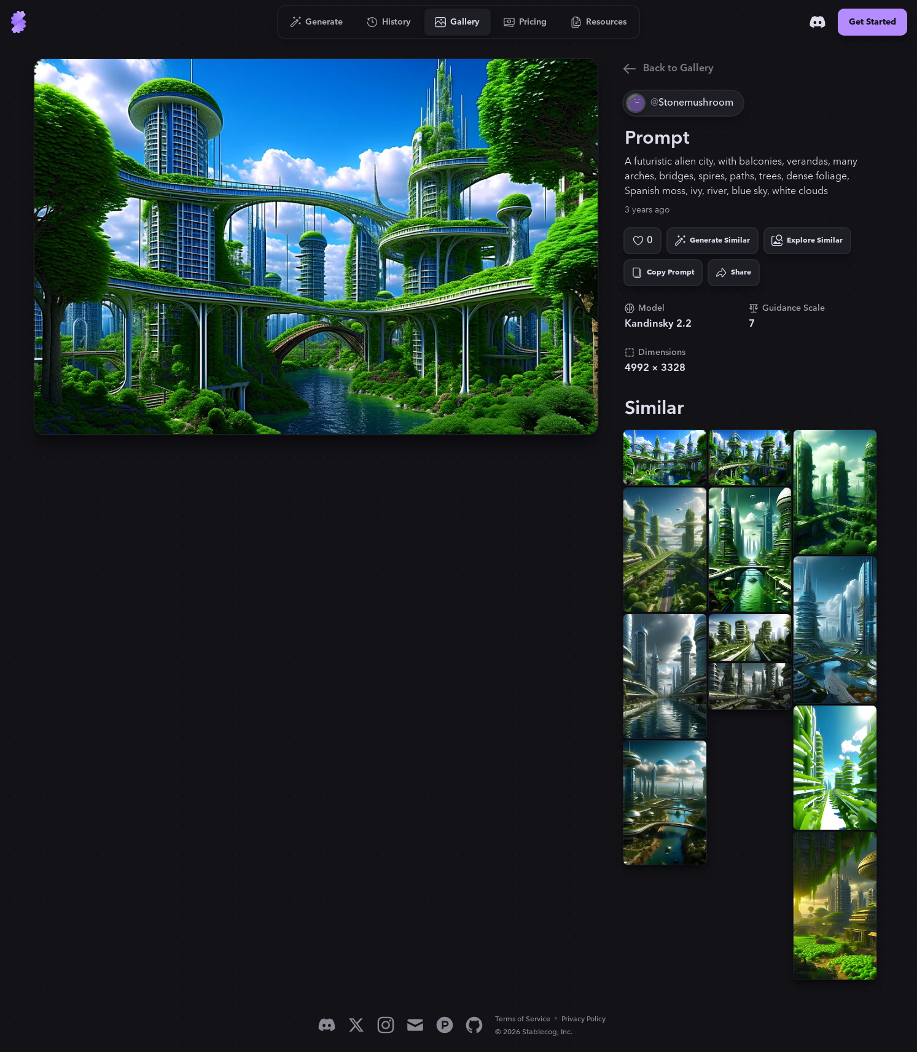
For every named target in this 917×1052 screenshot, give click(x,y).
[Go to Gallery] (457, 22)
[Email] (415, 1025)
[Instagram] (385, 1025)
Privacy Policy (583, 1019)
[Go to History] (389, 22)
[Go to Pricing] (525, 22)
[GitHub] (474, 1025)
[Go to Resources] (599, 22)
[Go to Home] (18, 22)
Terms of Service (522, 1019)
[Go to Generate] (316, 22)
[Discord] (817, 22)
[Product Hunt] (444, 1025)
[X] (356, 1025)
